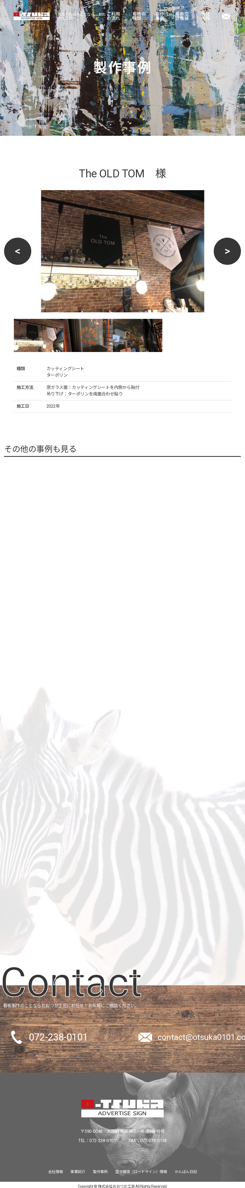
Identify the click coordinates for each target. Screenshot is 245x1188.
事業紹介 (77, 1172)
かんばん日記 (186, 1172)
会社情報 (205, 16)
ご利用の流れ (113, 16)
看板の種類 (139, 16)
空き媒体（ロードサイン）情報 (141, 1172)
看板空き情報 (182, 16)
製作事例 (159, 16)
